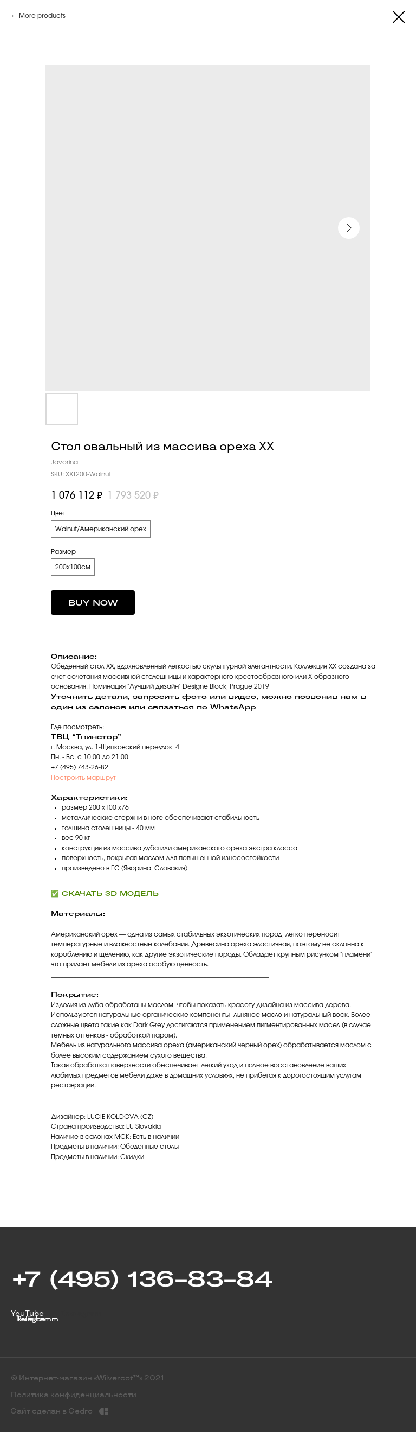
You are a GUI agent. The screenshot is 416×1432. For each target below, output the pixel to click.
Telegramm (37, 1318)
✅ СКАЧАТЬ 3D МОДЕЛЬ (105, 893)
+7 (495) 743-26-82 (79, 767)
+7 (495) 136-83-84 (141, 1278)
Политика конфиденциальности (73, 1394)
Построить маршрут (83, 777)
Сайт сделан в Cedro (51, 1411)
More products (42, 15)
